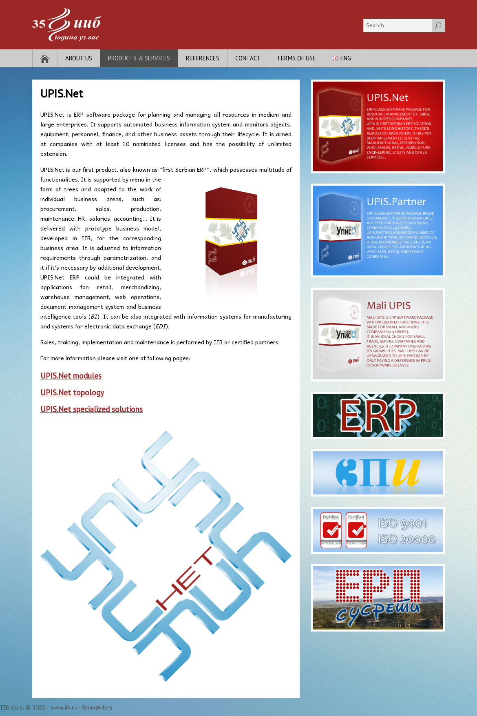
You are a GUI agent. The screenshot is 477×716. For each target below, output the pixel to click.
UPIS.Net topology (72, 392)
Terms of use (296, 58)
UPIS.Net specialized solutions (91, 409)
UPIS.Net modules (71, 376)
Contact (248, 58)
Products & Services (139, 58)
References (202, 58)
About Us (78, 58)
